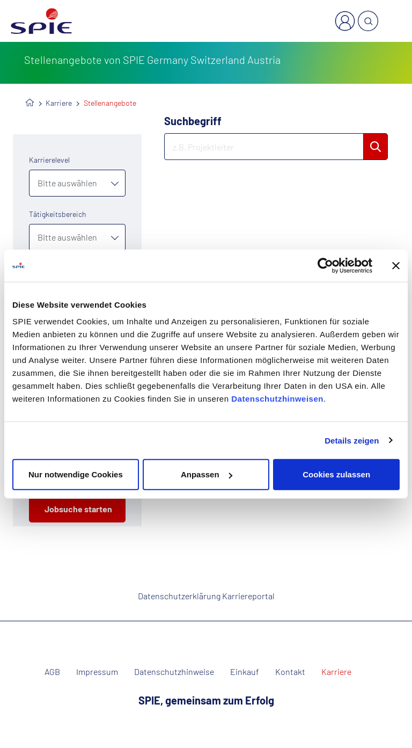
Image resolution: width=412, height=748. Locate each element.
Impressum (97, 671)
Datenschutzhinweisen (277, 398)
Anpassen (206, 474)
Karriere (59, 102)
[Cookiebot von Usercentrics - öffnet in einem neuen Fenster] (325, 265)
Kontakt (290, 671)
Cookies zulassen (336, 474)
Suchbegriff (193, 120)
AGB (52, 671)
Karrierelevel (49, 159)
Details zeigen (352, 440)
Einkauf (244, 671)
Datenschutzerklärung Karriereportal (206, 596)
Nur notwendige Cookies (75, 474)
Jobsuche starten (78, 509)
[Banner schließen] (396, 265)
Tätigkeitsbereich (57, 214)
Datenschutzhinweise (174, 671)
